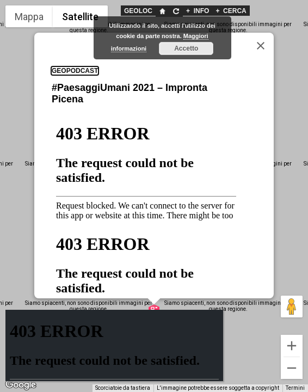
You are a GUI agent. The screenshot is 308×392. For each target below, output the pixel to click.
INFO (197, 11)
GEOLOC (138, 11)
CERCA (230, 11)
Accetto (186, 48)
